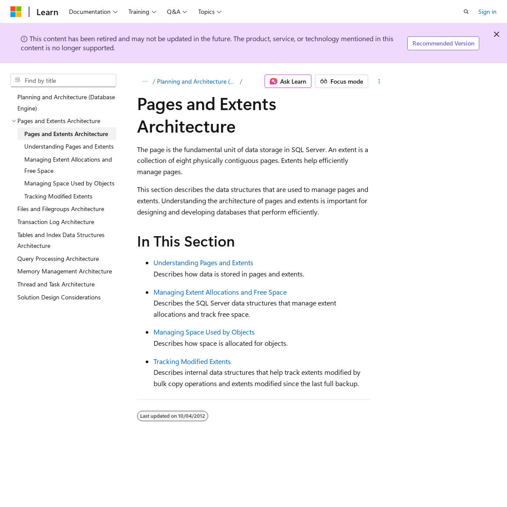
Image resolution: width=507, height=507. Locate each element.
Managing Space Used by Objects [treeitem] (69, 183)
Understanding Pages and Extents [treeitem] (69, 146)
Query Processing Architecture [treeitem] (58, 258)
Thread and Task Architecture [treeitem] (56, 284)
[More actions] (379, 81)
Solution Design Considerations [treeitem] (59, 297)
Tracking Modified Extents (192, 361)
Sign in (487, 11)
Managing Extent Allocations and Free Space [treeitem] (68, 165)
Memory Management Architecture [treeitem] (64, 271)
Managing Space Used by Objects (204, 331)
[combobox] (63, 81)
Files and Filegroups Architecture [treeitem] (60, 209)
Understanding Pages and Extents (203, 262)
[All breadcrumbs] (144, 81)
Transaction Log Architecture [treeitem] (55, 222)
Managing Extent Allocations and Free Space (220, 291)
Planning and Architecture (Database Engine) (197, 81)
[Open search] (466, 12)
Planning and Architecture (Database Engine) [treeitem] (66, 102)
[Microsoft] (16, 11)
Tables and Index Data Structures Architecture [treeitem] (61, 240)
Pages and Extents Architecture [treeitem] (66, 134)
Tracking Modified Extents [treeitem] (58, 196)
